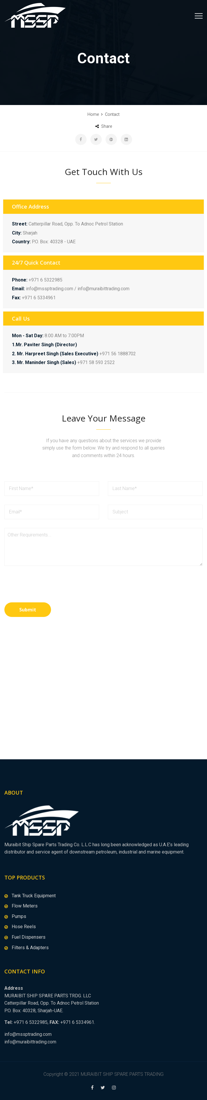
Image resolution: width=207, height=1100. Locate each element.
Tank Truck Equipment (34, 895)
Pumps (19, 916)
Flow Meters (25, 906)
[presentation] (48, 588)
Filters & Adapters (30, 947)
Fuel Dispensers (28, 937)
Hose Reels (24, 926)
